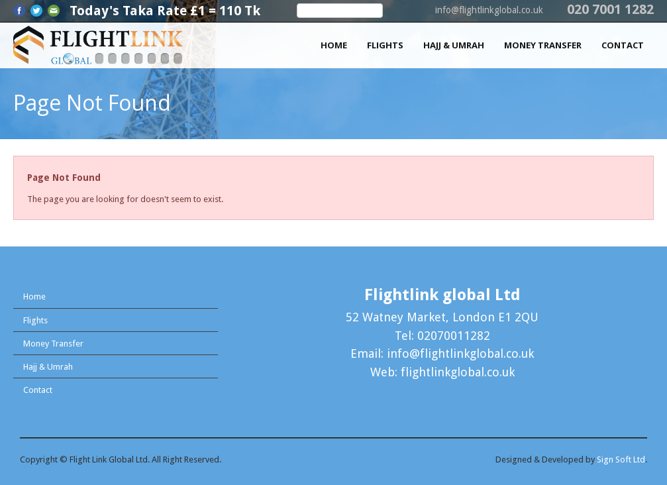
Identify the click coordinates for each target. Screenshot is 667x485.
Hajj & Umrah (453, 45)
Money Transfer (543, 45)
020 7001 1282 (610, 9)
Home (334, 45)
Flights (385, 45)
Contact (622, 45)
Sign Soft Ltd (621, 459)
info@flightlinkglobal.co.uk (489, 10)
